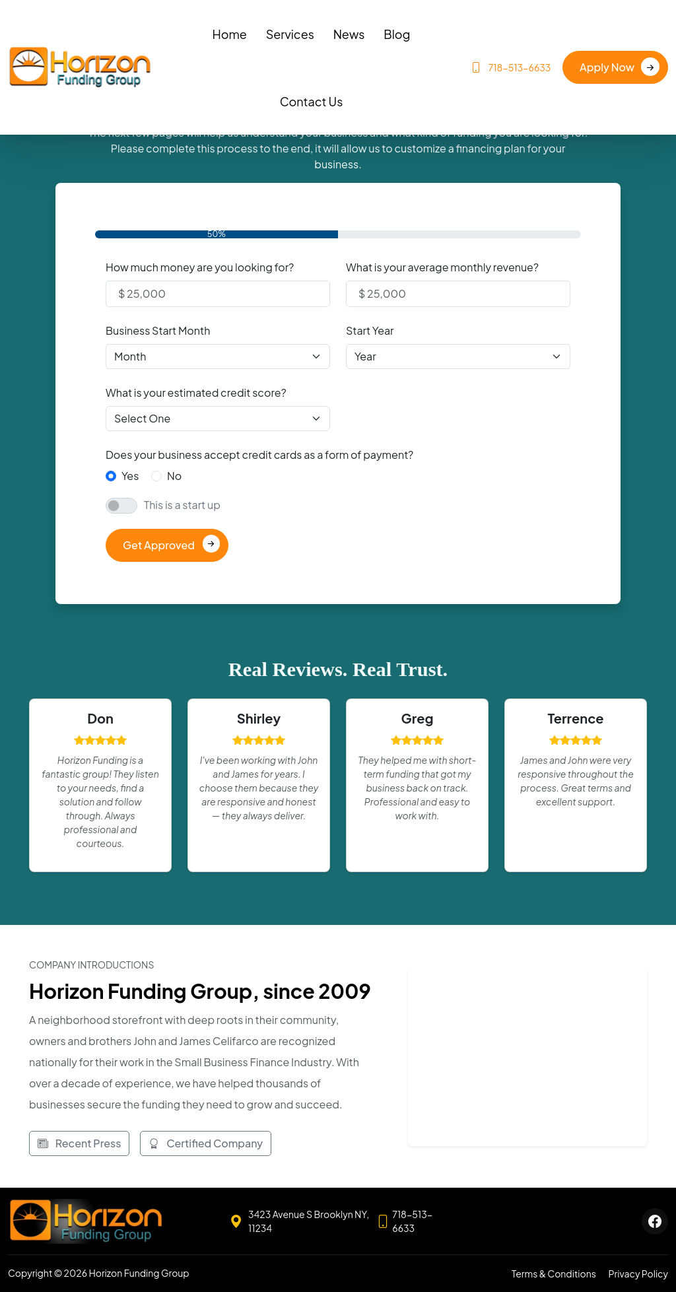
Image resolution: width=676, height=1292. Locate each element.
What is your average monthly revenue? (442, 267)
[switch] (121, 506)
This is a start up (182, 505)
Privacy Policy (638, 1273)
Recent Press (79, 1143)
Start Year (369, 330)
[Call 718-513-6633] (411, 1221)
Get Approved (159, 545)
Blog (397, 34)
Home (229, 34)
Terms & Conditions (554, 1273)
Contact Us (311, 101)
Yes (130, 476)
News (349, 34)
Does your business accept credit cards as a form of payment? (259, 454)
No (174, 476)
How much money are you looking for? (200, 267)
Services (290, 34)
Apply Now (607, 67)
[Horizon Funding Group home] (86, 1221)
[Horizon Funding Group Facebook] (655, 1221)
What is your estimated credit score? (196, 392)
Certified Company (206, 1143)
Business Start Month (158, 330)
